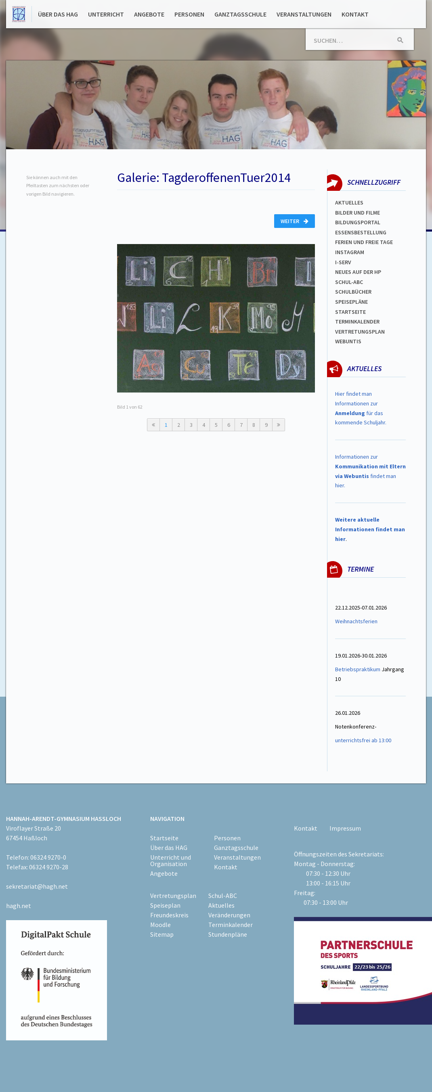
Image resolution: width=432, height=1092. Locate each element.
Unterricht (106, 14)
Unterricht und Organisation (170, 860)
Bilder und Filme (357, 212)
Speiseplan (165, 905)
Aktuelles (349, 202)
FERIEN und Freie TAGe (364, 242)
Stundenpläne (227, 934)
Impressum (345, 828)
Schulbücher (353, 291)
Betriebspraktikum (357, 669)
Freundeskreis (169, 915)
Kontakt (355, 14)
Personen (189, 14)
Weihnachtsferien (356, 621)
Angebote (149, 14)
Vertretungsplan (360, 331)
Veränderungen (229, 915)
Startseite (350, 311)
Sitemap (162, 934)
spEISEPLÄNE (351, 301)
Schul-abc (349, 282)
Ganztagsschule (240, 14)
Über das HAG (58, 14)
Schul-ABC (222, 896)
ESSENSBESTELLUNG (360, 232)
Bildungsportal (357, 222)
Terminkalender (357, 321)
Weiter (294, 221)
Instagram (349, 252)
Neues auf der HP (358, 272)
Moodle (160, 925)
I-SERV (343, 262)
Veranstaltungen (304, 14)
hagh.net (18, 906)
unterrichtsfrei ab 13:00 (363, 740)
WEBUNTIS (348, 341)
